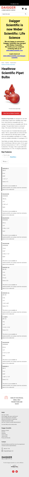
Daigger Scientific (8, 8)
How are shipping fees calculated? (9, 417)
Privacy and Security (6, 438)
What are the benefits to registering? (9, 419)
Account (3, 432)
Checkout (4, 433)
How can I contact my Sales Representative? (11, 422)
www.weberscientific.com (14, 50)
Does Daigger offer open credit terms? (10, 416)
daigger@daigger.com (8, 451)
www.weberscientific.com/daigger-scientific (14, 57)
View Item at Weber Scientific (11, 113)
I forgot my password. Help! (7, 420)
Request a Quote (5, 430)
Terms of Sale (5, 435)
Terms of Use (4, 436)
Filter (5, 161)
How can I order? (5, 415)
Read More (13, 157)
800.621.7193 (7, 448)
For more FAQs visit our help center (9, 424)
